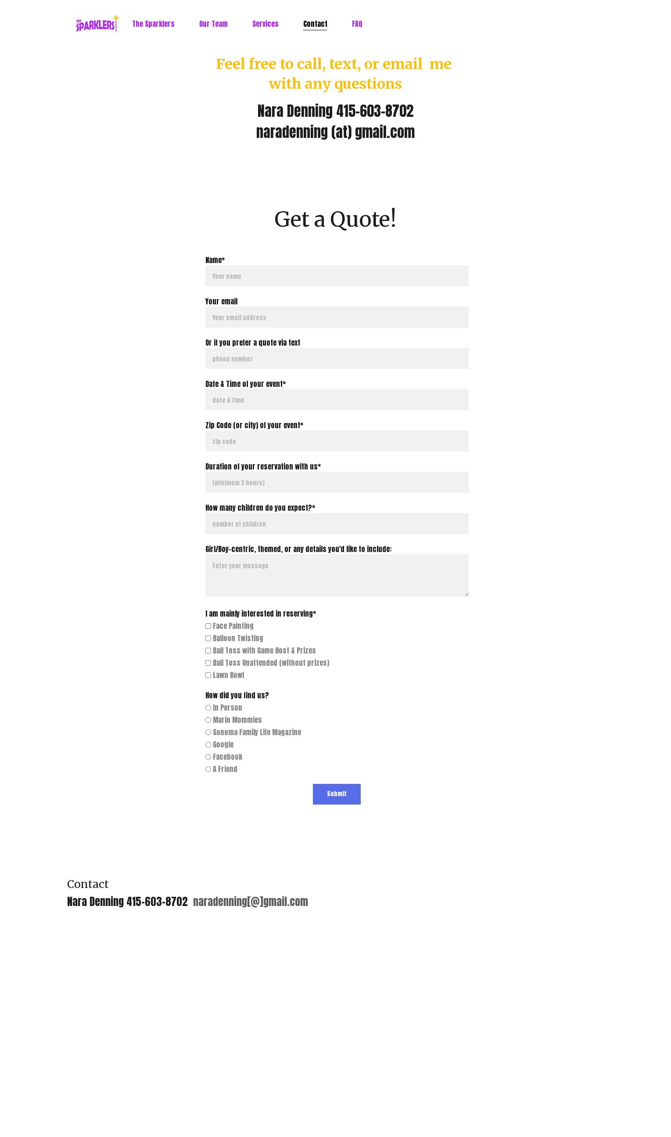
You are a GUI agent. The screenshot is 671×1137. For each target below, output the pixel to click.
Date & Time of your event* (245, 384)
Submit (337, 793)
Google (219, 744)
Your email (221, 301)
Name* (215, 260)
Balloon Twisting (234, 638)
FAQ (357, 23)
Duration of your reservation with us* (263, 466)
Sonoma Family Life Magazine (253, 732)
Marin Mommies (233, 720)
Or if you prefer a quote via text (252, 342)
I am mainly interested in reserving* (260, 613)
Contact (315, 23)
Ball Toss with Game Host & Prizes (260, 650)
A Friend (221, 769)
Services (265, 23)
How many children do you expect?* (260, 507)
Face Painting (229, 626)
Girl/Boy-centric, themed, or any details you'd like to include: (298, 549)
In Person (223, 707)
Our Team (213, 23)
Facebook (223, 756)
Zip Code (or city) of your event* (254, 425)
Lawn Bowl (224, 675)
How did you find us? (237, 695)
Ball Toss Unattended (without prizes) (267, 662)
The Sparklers (153, 23)
